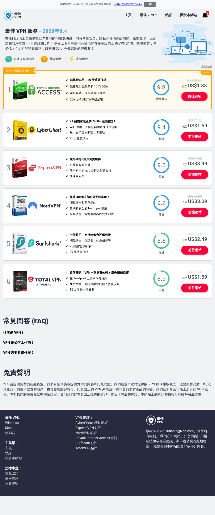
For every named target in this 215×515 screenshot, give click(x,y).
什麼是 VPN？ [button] (13, 332)
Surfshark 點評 (86, 443)
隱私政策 (11, 473)
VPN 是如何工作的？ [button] (18, 343)
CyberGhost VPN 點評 (91, 423)
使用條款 (11, 478)
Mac (8, 428)
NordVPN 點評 (86, 433)
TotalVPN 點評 (86, 448)
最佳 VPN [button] (147, 15)
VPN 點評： (84, 418)
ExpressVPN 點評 (88, 428)
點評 (168, 15)
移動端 (10, 433)
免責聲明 (11, 483)
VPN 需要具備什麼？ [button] (18, 353)
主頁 (128, 15)
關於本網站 (188, 15)
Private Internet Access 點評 (96, 438)
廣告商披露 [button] (206, 66)
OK (150, 4)
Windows (12, 423)
